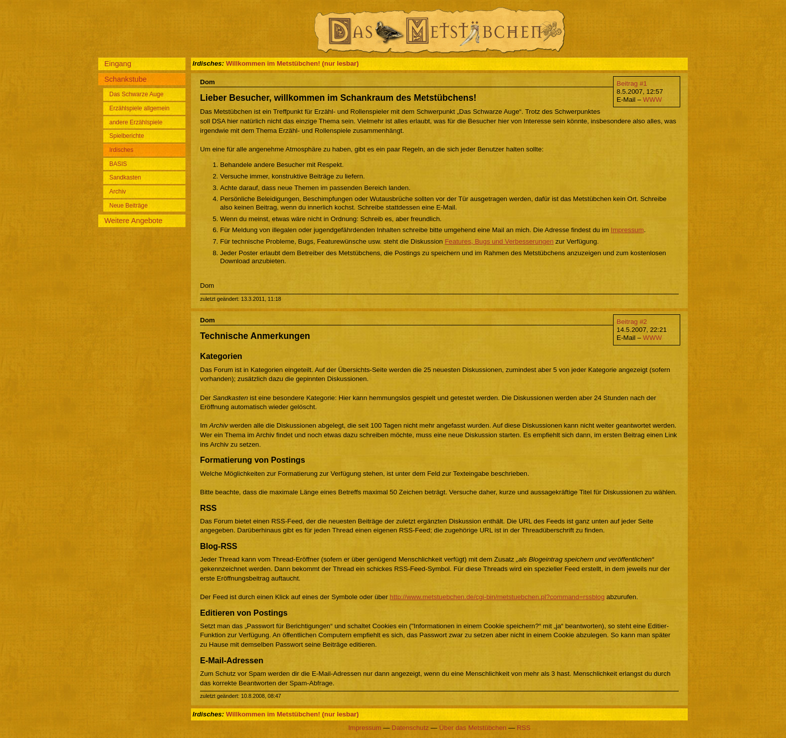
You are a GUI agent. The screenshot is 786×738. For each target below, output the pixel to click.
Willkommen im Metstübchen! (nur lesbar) (292, 63)
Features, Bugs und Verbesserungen (499, 241)
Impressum (627, 230)
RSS (523, 727)
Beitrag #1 (632, 83)
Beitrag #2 (632, 321)
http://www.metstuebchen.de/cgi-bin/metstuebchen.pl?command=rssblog (497, 597)
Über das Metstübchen (472, 727)
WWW (652, 99)
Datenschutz (410, 727)
